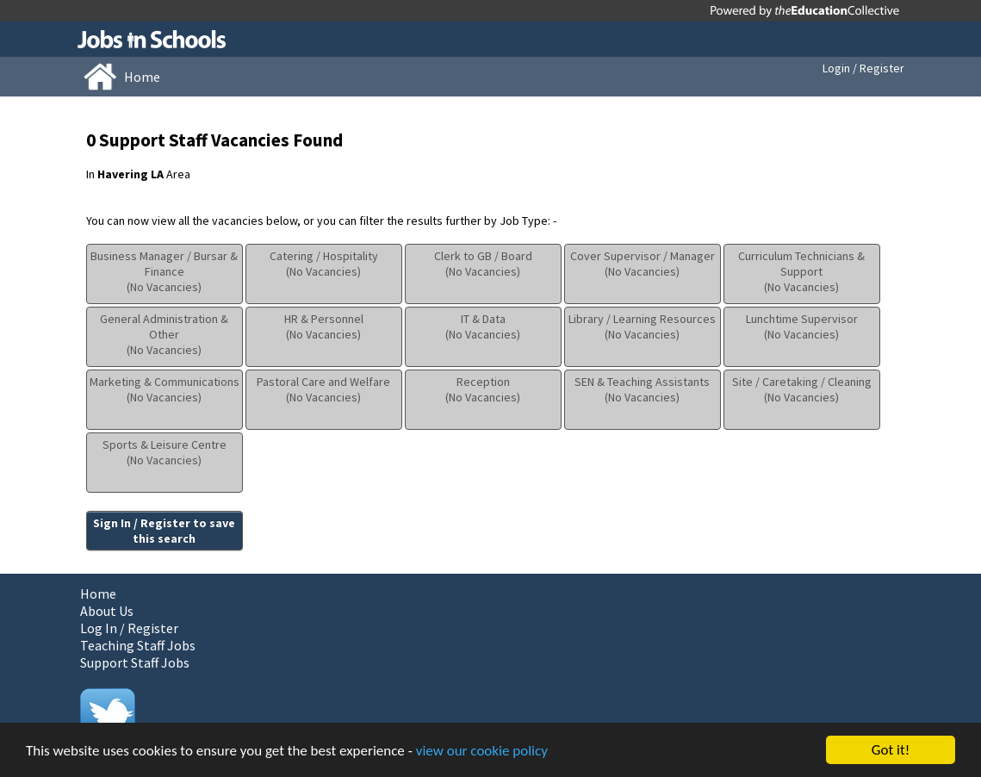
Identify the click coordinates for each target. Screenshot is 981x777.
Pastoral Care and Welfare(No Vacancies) (323, 389)
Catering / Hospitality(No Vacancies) (324, 263)
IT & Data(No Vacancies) (482, 326)
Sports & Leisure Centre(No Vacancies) (164, 452)
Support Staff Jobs (134, 662)
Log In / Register (129, 628)
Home (98, 593)
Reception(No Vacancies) (482, 389)
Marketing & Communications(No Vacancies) (164, 389)
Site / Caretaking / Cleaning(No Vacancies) (802, 389)
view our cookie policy (482, 752)
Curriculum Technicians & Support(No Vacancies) (801, 271)
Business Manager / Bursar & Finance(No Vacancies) (164, 271)
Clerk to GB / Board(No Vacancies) (483, 263)
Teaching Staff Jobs (138, 645)
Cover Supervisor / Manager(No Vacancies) (642, 263)
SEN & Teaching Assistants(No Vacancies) (642, 389)
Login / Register (863, 68)
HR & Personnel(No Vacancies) (323, 326)
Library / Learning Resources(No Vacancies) (642, 326)
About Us (106, 610)
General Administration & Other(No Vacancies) (164, 334)
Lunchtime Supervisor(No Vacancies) (802, 326)
